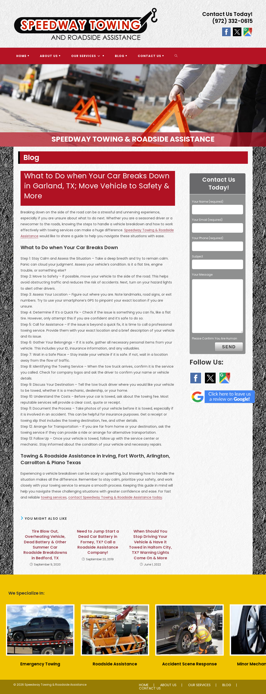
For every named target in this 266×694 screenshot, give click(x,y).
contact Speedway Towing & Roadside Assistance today (115, 497)
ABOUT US (168, 685)
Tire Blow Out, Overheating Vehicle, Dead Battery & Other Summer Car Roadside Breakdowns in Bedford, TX (45, 545)
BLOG (226, 685)
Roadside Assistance (115, 664)
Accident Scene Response (189, 664)
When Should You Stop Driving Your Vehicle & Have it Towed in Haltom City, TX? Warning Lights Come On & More (150, 545)
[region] (133, 105)
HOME (144, 685)
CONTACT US (150, 688)
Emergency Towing (40, 664)
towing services (54, 497)
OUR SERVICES (199, 685)
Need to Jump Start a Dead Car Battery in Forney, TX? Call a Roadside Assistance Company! (98, 542)
